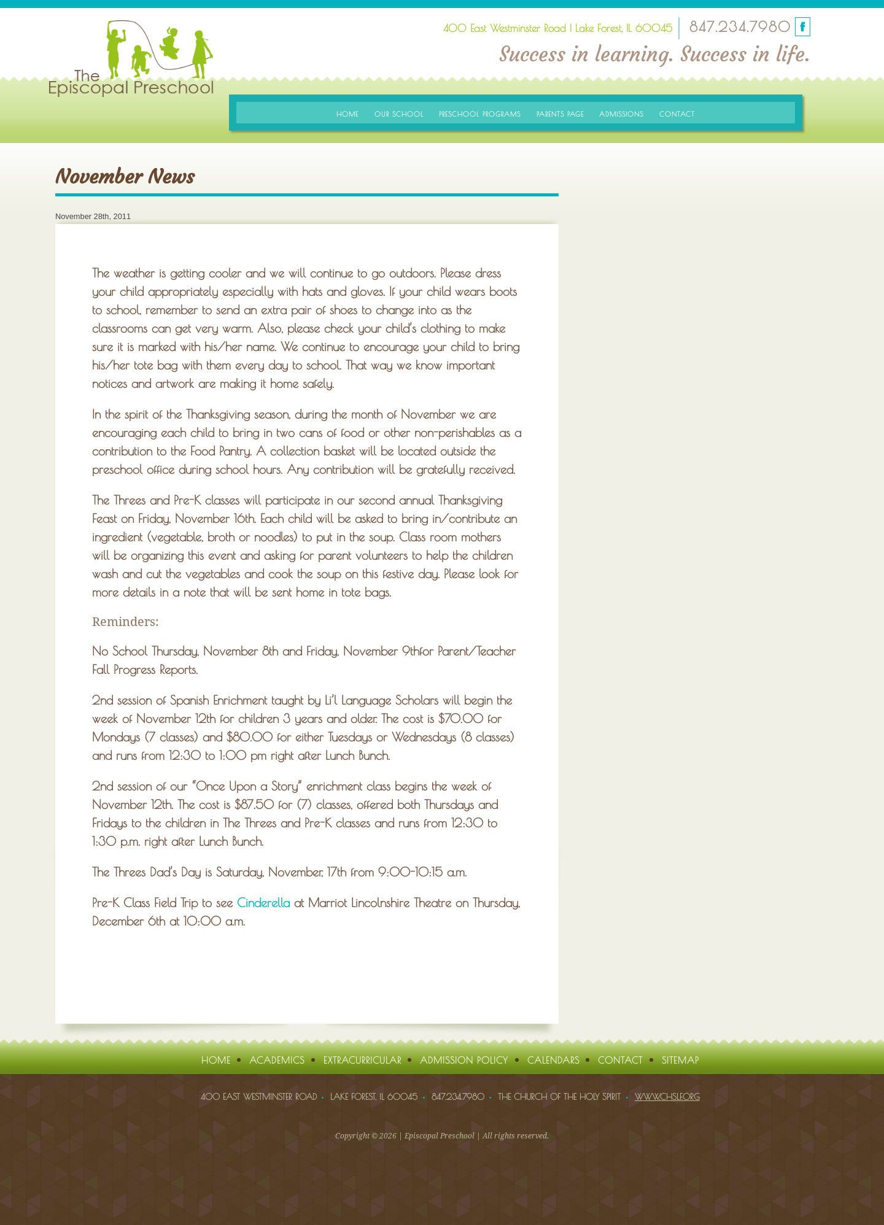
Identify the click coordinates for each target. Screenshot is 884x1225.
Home (347, 114)
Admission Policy (464, 1060)
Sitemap (680, 1060)
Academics (276, 1060)
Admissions (621, 114)
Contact (677, 114)
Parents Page (560, 114)
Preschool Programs (480, 114)
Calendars (553, 1060)
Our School (399, 114)
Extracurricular (362, 1060)
